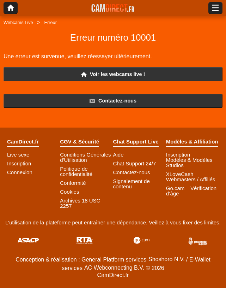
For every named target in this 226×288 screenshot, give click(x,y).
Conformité (73, 183)
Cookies (69, 192)
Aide (118, 155)
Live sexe (18, 155)
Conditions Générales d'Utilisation (85, 157)
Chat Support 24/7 (134, 163)
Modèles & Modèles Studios (189, 162)
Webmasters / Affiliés (190, 179)
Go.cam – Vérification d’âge (191, 190)
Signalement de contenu (131, 183)
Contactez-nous (113, 101)
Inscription (19, 163)
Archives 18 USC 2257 (80, 203)
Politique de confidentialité (76, 171)
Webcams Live (18, 22)
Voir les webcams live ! (113, 74)
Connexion (19, 172)
